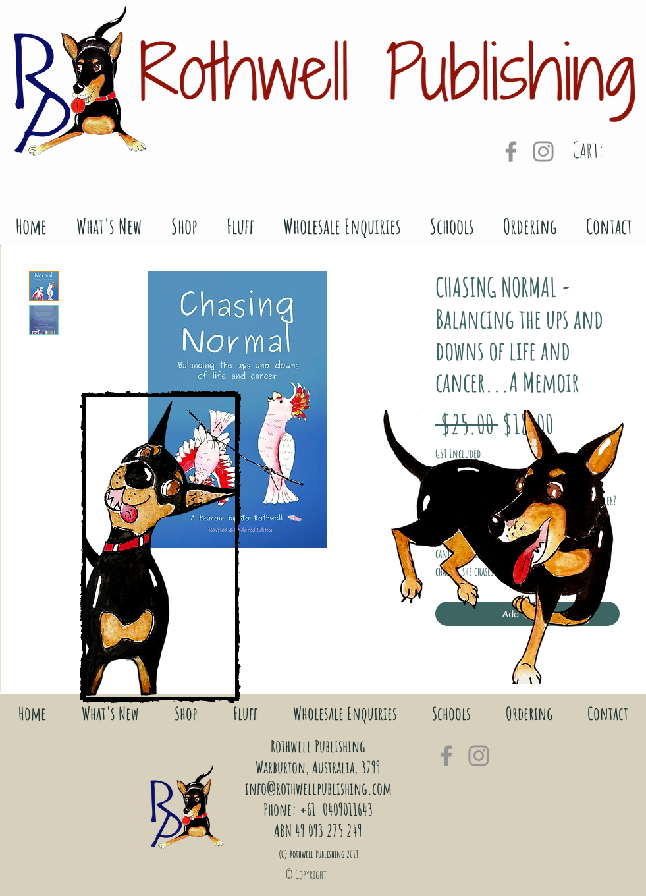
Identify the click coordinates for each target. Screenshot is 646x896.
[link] (605, 150)
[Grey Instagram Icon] (543, 151)
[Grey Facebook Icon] (511, 151)
